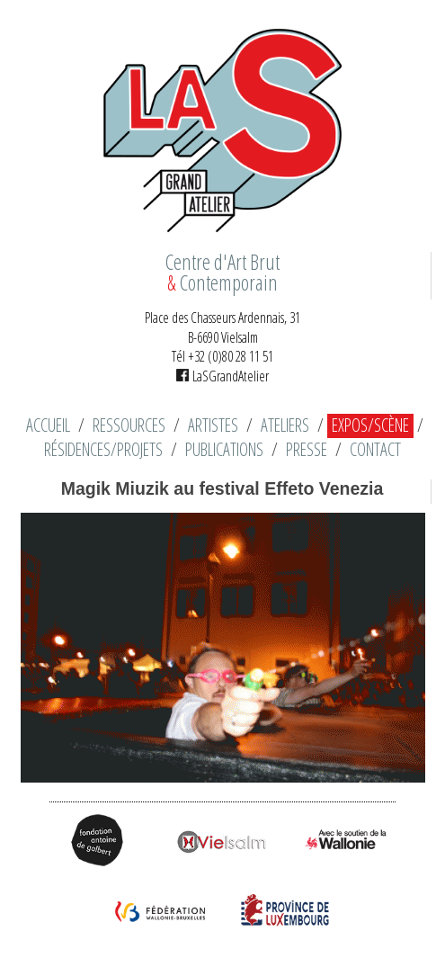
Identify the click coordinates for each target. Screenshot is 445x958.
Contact (375, 449)
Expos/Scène (370, 425)
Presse (306, 449)
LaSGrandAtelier (222, 376)
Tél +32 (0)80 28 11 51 (222, 356)
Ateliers (285, 425)
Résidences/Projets (103, 449)
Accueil (48, 425)
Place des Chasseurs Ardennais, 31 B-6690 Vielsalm (222, 327)
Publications (224, 449)
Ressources (129, 425)
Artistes (213, 425)
